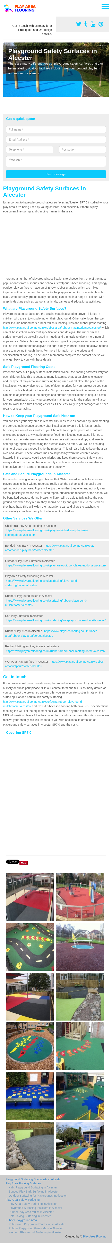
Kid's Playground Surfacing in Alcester (33, 1187)
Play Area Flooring (94, 1236)
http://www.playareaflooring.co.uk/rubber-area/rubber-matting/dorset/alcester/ (52, 327)
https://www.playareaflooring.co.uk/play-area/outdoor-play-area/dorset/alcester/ (56, 565)
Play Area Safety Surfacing (23, 1199)
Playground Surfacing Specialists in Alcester (33, 1179)
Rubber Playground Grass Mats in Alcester (36, 1228)
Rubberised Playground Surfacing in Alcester (37, 1224)
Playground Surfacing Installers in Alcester (35, 1207)
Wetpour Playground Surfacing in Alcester (35, 1232)
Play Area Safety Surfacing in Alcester (33, 1203)
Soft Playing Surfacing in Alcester (30, 1216)
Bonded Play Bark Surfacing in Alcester (34, 1191)
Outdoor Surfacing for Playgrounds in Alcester (38, 1195)
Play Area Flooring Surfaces (23, 1183)
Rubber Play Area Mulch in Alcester (31, 1212)
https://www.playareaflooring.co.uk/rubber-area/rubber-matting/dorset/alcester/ (55, 651)
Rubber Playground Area (21, 1220)
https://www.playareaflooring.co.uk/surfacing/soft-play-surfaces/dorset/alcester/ (56, 620)
